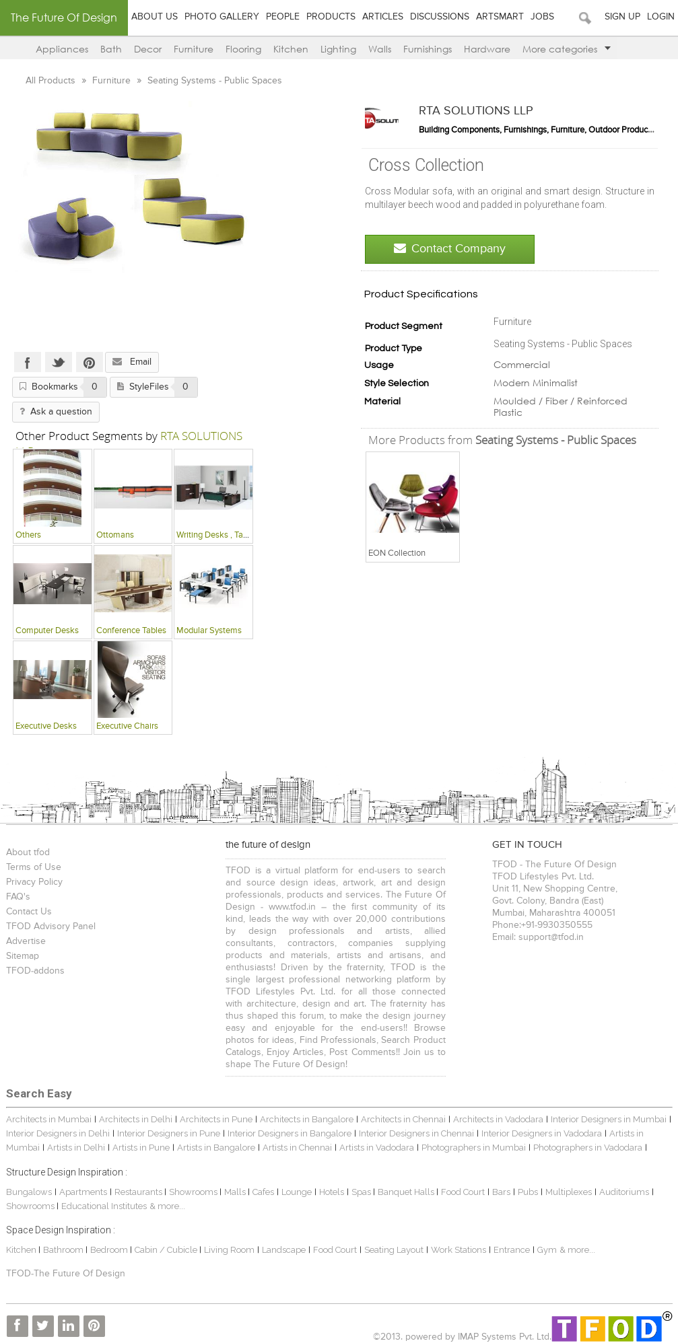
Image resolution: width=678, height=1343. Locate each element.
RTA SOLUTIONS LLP (476, 111)
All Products (52, 80)
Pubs (528, 1192)
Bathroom (64, 1250)
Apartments (83, 1192)
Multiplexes (568, 1192)
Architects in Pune (216, 1119)
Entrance (512, 1250)
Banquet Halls (407, 1192)
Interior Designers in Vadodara (541, 1133)
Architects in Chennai (403, 1119)
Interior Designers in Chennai (416, 1133)
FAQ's (18, 897)
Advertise (26, 941)
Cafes (263, 1192)
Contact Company (450, 248)
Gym (547, 1250)
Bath (111, 49)
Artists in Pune (141, 1147)
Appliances (62, 49)
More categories (566, 49)
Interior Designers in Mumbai (609, 1119)
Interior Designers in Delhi (58, 1133)
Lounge (296, 1192)
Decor (148, 49)
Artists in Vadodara (376, 1147)
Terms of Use (33, 867)
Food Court (463, 1192)
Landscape (284, 1250)
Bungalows (29, 1192)
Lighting (338, 49)
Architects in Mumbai (49, 1119)
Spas (362, 1192)
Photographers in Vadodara (587, 1147)
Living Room (229, 1250)
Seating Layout (393, 1250)
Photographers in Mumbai (473, 1147)
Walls (379, 49)
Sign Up (622, 17)
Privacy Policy (34, 882)
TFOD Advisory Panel (51, 926)
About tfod (28, 852)
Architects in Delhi (135, 1119)
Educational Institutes (104, 1206)
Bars (501, 1192)
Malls (236, 1192)
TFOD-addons (35, 971)
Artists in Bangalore (216, 1147)
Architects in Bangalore (306, 1119)
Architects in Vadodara (498, 1119)
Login (661, 17)
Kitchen (290, 49)
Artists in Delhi (76, 1147)
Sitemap (22, 956)
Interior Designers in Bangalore (289, 1133)
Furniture (193, 49)
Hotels (331, 1192)
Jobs (542, 17)
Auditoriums (624, 1192)
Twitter (58, 362)
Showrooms (194, 1192)
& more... (167, 1206)
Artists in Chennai (297, 1147)
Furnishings (427, 49)
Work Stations (458, 1250)
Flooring (243, 49)
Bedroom (110, 1250)
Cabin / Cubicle (167, 1250)
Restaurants (139, 1192)
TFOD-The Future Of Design (65, 1273)
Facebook (27, 362)
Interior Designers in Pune (168, 1133)
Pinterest (89, 362)
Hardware (487, 49)
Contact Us (29, 911)
